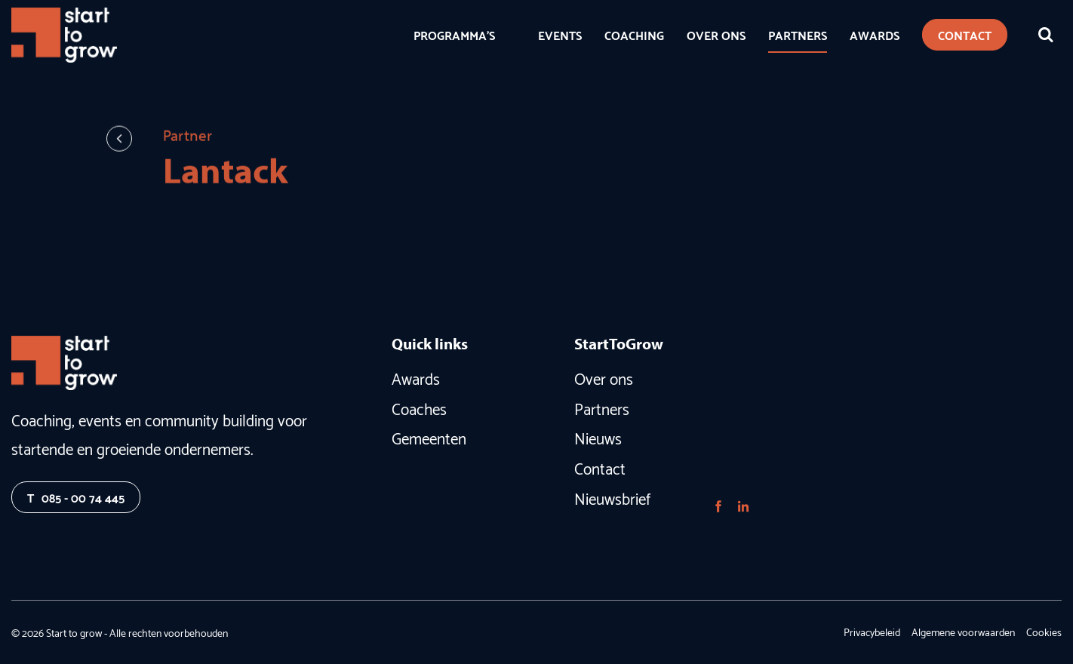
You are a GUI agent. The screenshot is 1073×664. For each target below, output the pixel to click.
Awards (416, 377)
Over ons (603, 377)
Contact (600, 467)
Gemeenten (429, 436)
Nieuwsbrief (612, 497)
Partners (601, 407)
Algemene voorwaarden (963, 631)
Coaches (419, 407)
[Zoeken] (1046, 34)
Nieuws (598, 436)
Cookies (1044, 631)
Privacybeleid (872, 631)
